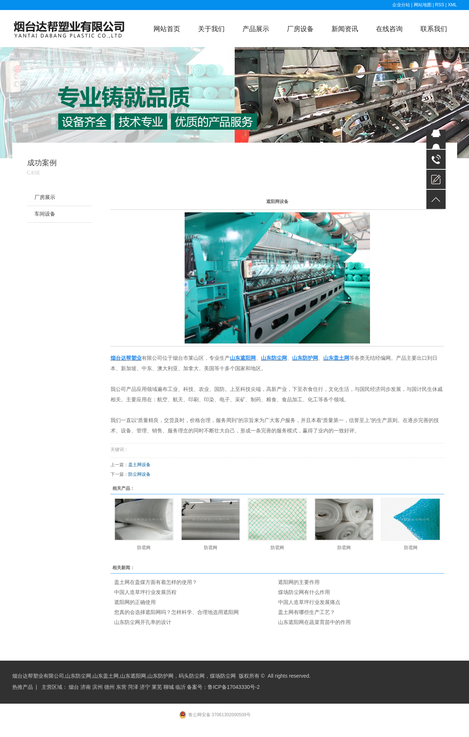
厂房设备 (300, 29)
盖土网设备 (139, 464)
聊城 (169, 687)
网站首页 (166, 29)
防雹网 (144, 547)
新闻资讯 (344, 29)
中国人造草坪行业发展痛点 (309, 602)
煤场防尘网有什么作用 (304, 592)
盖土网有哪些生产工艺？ (306, 612)
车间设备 (44, 214)
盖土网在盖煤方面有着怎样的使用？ (155, 582)
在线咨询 (389, 29)
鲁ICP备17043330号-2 (234, 687)
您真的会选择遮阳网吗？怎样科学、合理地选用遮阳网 (176, 612)
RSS (439, 4)
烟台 (74, 687)
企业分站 (401, 4)
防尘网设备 (139, 474)
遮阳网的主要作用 (299, 582)
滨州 (97, 687)
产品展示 (255, 29)
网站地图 (423, 4)
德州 (109, 687)
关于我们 (211, 29)
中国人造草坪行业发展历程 (145, 592)
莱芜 (157, 687)
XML (452, 4)
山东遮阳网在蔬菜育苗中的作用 (314, 622)
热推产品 (22, 687)
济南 (85, 687)
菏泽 (133, 687)
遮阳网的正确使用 (135, 602)
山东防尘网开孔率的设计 (142, 622)
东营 (121, 687)
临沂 (180, 687)
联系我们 (433, 29)
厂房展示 (44, 197)
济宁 (145, 687)
